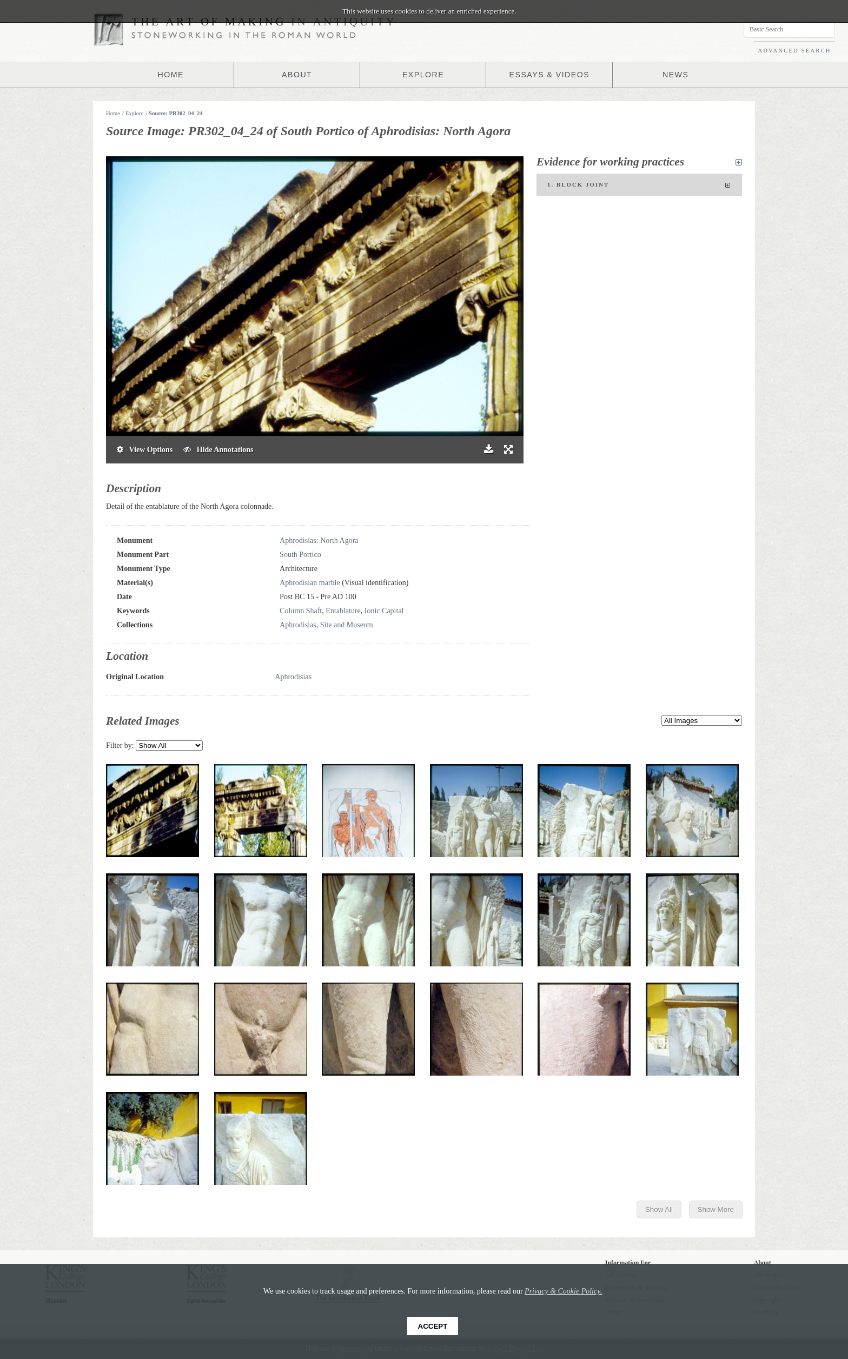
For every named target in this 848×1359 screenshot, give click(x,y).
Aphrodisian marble (310, 583)
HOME (170, 74)
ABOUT (297, 74)
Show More (716, 1209)
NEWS (675, 74)
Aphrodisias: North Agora (319, 540)
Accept (433, 1326)
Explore (134, 113)
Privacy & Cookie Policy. (563, 1291)
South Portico (300, 555)
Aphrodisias (293, 677)
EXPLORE (423, 74)
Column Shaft (301, 611)
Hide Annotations (218, 450)
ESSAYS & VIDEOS (549, 74)
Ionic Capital (384, 611)
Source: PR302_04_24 (176, 113)
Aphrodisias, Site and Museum (326, 625)
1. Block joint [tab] (639, 185)
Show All (659, 1209)
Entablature (343, 611)
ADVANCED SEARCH (794, 51)
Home (113, 113)
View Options (145, 450)
